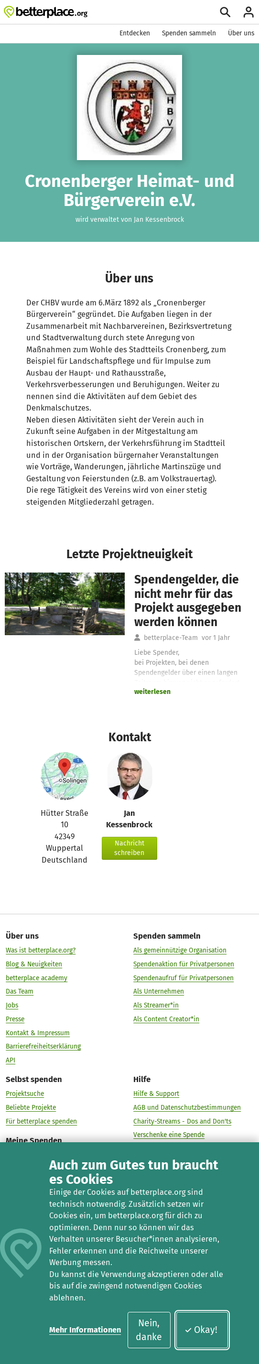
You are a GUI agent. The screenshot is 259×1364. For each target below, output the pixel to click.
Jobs (12, 1005)
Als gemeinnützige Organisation (180, 950)
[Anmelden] (249, 12)
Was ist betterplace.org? (41, 950)
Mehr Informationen (85, 1329)
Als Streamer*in (156, 1005)
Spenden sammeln (189, 33)
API (10, 1060)
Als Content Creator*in (166, 1019)
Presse (15, 1019)
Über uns (241, 33)
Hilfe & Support (156, 1094)
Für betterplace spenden (41, 1121)
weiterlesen (152, 692)
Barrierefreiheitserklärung (43, 1047)
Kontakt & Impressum (38, 1033)
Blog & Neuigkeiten (34, 964)
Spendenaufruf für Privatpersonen (183, 978)
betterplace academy (36, 978)
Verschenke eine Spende (169, 1135)
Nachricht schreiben (129, 848)
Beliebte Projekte (31, 1108)
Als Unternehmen (158, 992)
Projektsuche (25, 1094)
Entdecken (134, 33)
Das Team (19, 992)
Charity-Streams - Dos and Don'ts (182, 1121)
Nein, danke (149, 1330)
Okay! (200, 1329)
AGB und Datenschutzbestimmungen (187, 1108)
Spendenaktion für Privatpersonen (183, 964)
